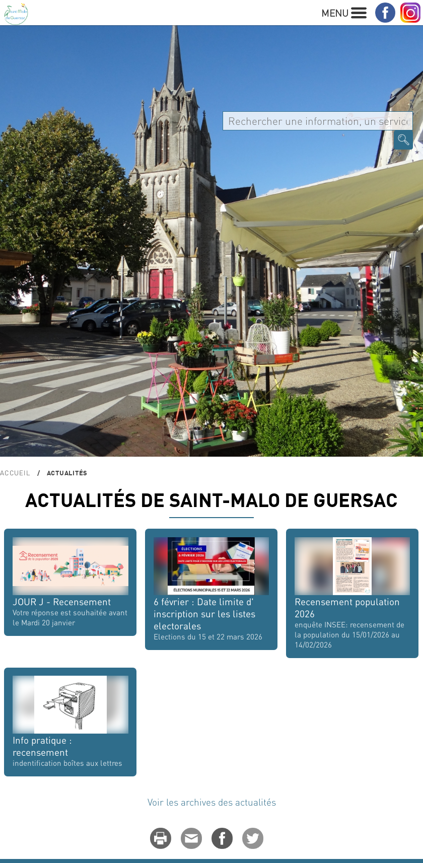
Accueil (15, 472)
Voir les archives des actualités (212, 802)
